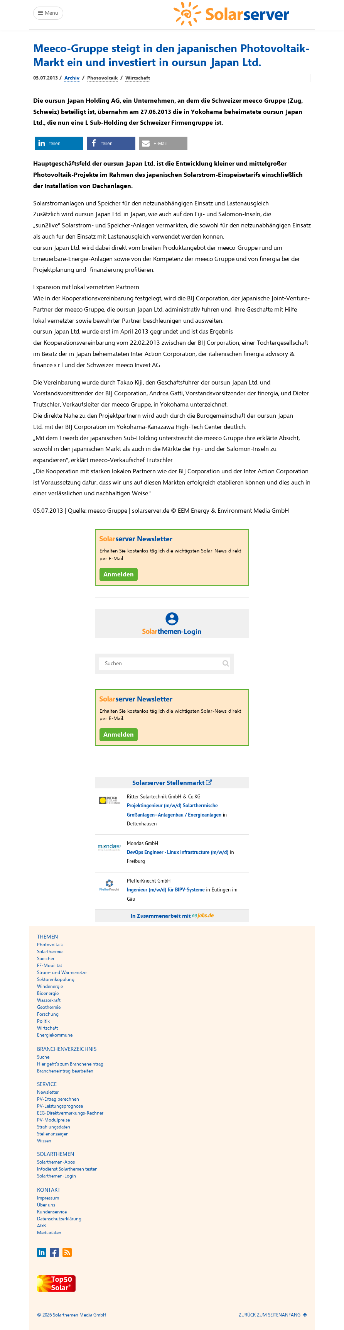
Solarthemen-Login (56, 1176)
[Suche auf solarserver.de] (225, 663)
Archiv (71, 78)
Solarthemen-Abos (56, 1162)
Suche (43, 1057)
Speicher (45, 959)
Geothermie (49, 1007)
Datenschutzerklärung (59, 1219)
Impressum (48, 1198)
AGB (41, 1226)
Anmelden (118, 574)
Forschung (48, 1014)
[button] (59, 143)
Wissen (44, 1141)
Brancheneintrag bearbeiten (65, 1071)
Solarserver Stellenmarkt (172, 783)
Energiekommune (55, 1035)
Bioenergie (48, 993)
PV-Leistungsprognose (60, 1106)
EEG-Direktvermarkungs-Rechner (70, 1113)
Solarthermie (49, 952)
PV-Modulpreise (53, 1120)
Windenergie (50, 986)
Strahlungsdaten (53, 1127)
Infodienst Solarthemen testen (67, 1169)
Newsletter (48, 1092)
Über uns (46, 1205)
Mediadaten (49, 1233)
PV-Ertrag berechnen (58, 1099)
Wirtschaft (137, 78)
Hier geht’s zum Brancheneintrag (70, 1064)
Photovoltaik (102, 78)
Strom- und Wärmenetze (61, 972)
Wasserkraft (49, 1000)
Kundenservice (52, 1212)
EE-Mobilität (49, 965)
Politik (43, 1021)
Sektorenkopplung (55, 979)
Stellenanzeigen (53, 1134)
